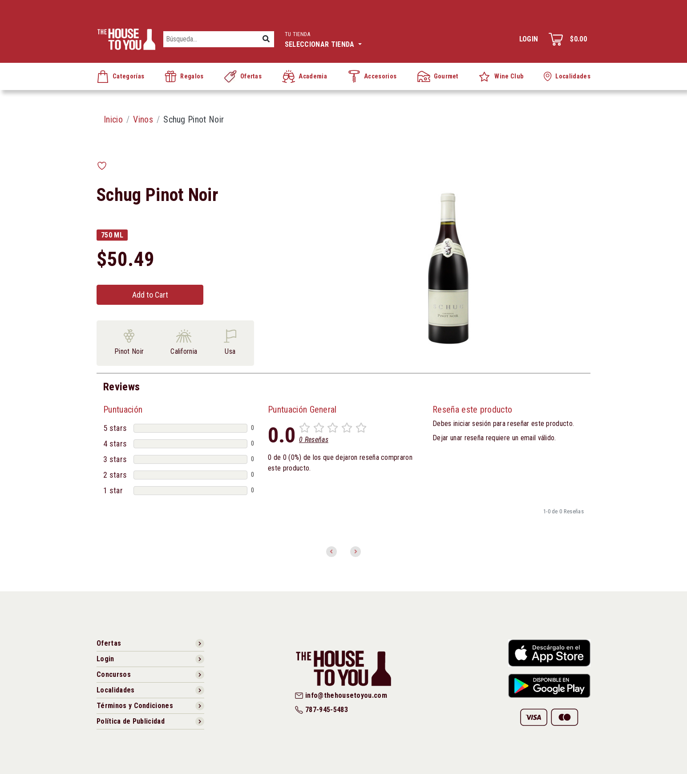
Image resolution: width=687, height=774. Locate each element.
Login (528, 39)
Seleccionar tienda (323, 39)
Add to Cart (150, 294)
